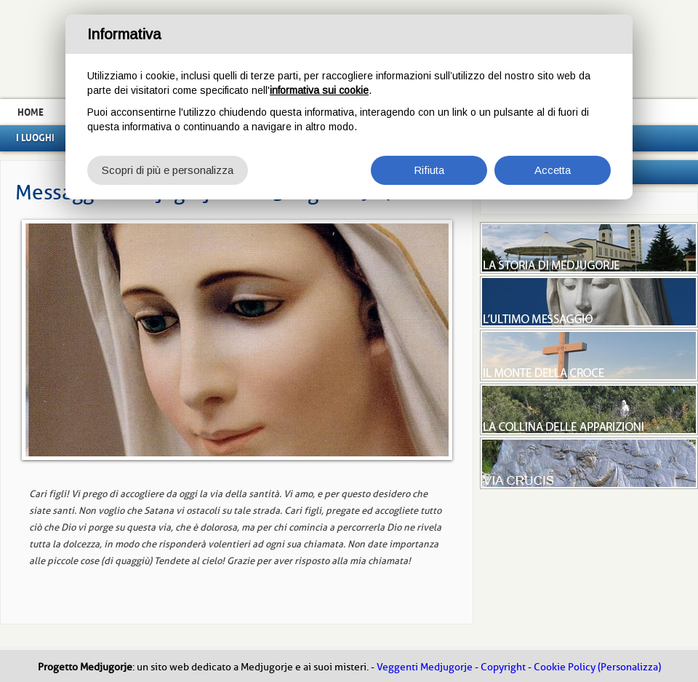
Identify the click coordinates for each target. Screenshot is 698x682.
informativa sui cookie (319, 90)
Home (30, 112)
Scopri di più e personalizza (167, 170)
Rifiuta (429, 170)
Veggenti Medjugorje (425, 667)
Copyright (503, 667)
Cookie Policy (564, 667)
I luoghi (35, 137)
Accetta (552, 170)
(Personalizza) (629, 667)
